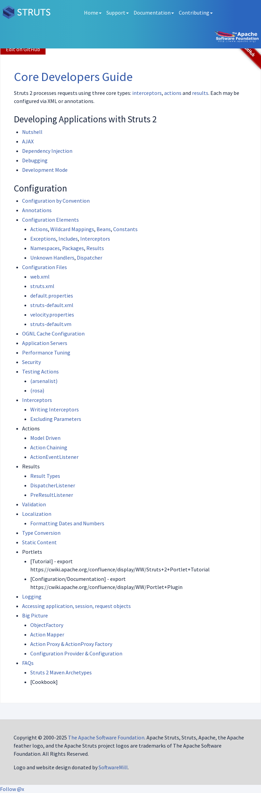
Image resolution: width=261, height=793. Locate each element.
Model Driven (45, 437)
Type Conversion (41, 532)
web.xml (40, 276)
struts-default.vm (50, 324)
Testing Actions (40, 371)
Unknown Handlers (52, 257)
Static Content (39, 542)
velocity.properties (52, 314)
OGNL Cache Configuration (53, 333)
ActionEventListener (54, 456)
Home (93, 12)
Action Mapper (47, 634)
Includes (68, 238)
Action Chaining (48, 447)
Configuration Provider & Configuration (76, 653)
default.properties (51, 295)
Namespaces (45, 248)
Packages (73, 248)
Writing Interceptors (54, 409)
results (200, 92)
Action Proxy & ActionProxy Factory (71, 643)
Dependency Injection (47, 150)
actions (172, 92)
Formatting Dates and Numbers (67, 523)
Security (31, 362)
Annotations (37, 210)
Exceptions (43, 238)
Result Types (45, 475)
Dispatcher (89, 257)
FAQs (28, 662)
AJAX (28, 141)
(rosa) (37, 390)
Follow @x (12, 789)
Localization (36, 513)
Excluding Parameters (55, 418)
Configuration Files (44, 267)
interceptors (147, 92)
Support (117, 12)
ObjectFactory (46, 625)
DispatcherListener (52, 485)
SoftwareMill (113, 767)
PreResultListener (51, 494)
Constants (125, 229)
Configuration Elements (50, 219)
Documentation (154, 12)
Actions (39, 229)
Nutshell (32, 131)
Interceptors (95, 238)
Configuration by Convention (56, 200)
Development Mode (45, 169)
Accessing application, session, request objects (76, 606)
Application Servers (44, 343)
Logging (31, 596)
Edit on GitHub (23, 49)
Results (95, 248)
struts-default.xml (51, 305)
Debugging (35, 160)
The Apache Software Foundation (106, 737)
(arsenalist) (43, 381)
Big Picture (35, 615)
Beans (104, 229)
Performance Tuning (46, 352)
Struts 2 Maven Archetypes (61, 672)
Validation (34, 504)
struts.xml (42, 286)
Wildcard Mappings (72, 229)
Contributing (196, 12)
